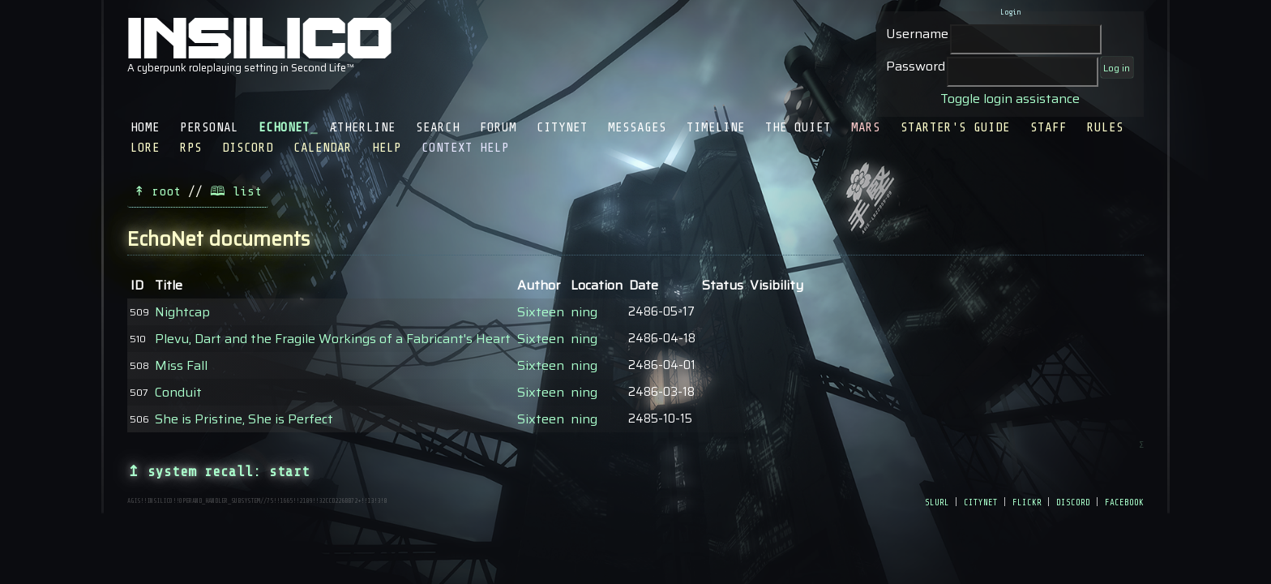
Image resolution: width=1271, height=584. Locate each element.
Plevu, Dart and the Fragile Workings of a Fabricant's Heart (333, 338)
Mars (865, 127)
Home (145, 127)
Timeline (716, 127)
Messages (637, 127)
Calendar (322, 147)
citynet (981, 501)
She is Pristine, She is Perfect (244, 419)
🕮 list (236, 191)
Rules (1105, 127)
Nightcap (182, 312)
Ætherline (363, 127)
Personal (209, 127)
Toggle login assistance (1010, 98)
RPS (191, 147)
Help (386, 147)
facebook (1124, 501)
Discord (247, 147)
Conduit (178, 392)
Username (917, 34)
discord (1073, 501)
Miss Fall (181, 365)
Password (915, 66)
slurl (937, 501)
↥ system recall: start (218, 471)
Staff (1048, 127)
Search (438, 127)
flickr (1027, 501)
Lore (145, 147)
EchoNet (284, 127)
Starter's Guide (955, 127)
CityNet (562, 127)
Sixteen (540, 312)
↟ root (157, 191)
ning (584, 312)
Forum (498, 127)
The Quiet (798, 127)
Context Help (465, 147)
